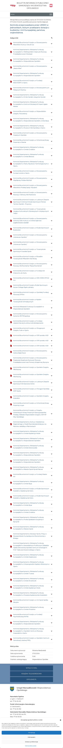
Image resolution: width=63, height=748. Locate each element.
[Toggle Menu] (51, 14)
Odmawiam (31, 737)
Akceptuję (31, 732)
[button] (60, 720)
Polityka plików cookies (30, 745)
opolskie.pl (32, 679)
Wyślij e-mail (39, 669)
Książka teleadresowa (31, 674)
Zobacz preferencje (31, 742)
